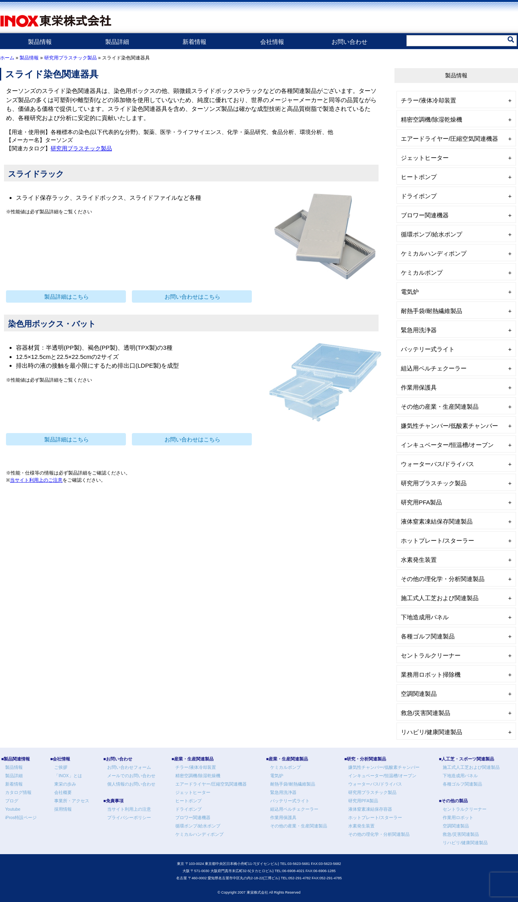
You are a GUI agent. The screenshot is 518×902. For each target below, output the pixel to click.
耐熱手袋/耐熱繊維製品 (431, 310)
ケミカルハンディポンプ (434, 253)
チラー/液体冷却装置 (428, 100)
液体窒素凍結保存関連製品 (437, 521)
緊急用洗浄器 (419, 330)
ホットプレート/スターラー (437, 540)
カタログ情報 (18, 792)
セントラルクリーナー (431, 655)
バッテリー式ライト (428, 349)
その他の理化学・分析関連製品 (443, 578)
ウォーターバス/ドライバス (437, 464)
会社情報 (272, 41)
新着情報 (194, 41)
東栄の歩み (65, 784)
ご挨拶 (60, 767)
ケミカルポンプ (422, 272)
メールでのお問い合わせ (131, 775)
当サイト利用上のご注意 (36, 480)
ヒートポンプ (419, 176)
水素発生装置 (419, 559)
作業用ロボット (458, 817)
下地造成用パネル (425, 617)
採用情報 (63, 809)
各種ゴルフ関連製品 (428, 636)
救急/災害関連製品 (425, 712)
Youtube (12, 809)
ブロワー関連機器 (425, 215)
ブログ (11, 800)
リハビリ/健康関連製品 (431, 732)
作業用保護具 (419, 387)
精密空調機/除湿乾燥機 (431, 119)
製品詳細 (117, 41)
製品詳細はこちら (66, 297)
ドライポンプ (419, 196)
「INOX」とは (68, 775)
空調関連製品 (419, 693)
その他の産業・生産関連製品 (440, 406)
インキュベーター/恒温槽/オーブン (447, 444)
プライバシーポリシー (129, 817)
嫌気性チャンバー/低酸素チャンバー (449, 425)
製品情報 (40, 41)
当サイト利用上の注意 (129, 809)
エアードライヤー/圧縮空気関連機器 (449, 138)
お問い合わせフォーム (129, 767)
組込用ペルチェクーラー (434, 368)
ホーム (7, 58)
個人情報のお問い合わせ (131, 784)
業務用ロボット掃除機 (431, 674)
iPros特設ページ (21, 817)
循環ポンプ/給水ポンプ (431, 234)
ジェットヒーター (425, 157)
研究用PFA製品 (421, 502)
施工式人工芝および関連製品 (440, 598)
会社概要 (63, 792)
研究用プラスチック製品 (70, 58)
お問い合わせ (349, 41)
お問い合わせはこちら (192, 297)
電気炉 (410, 291)
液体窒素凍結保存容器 (370, 809)
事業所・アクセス (71, 800)
